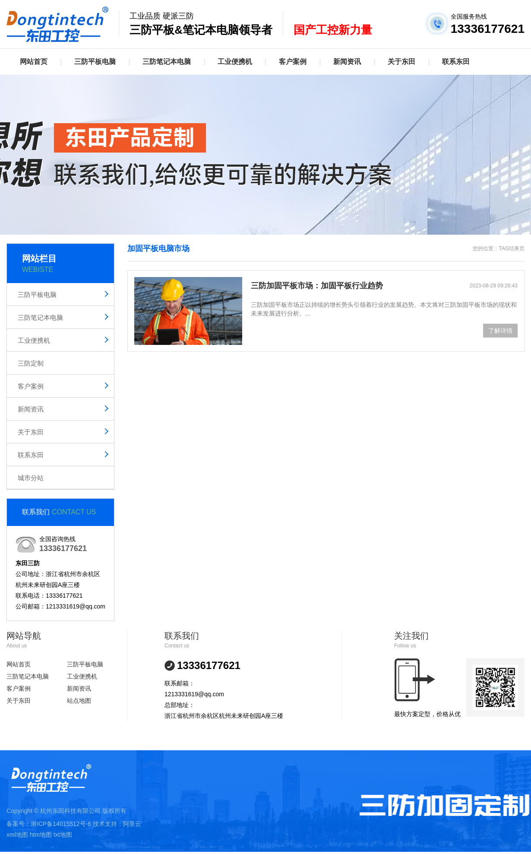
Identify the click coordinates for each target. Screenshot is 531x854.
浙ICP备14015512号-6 (61, 823)
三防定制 (31, 363)
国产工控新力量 (333, 29)
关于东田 (401, 61)
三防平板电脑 (95, 61)
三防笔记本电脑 (166, 61)
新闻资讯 (347, 61)
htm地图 (41, 834)
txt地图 (63, 834)
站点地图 (79, 700)
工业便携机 (235, 61)
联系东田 (456, 61)
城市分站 (31, 477)
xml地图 (17, 834)
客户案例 (293, 61)
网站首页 (33, 61)
